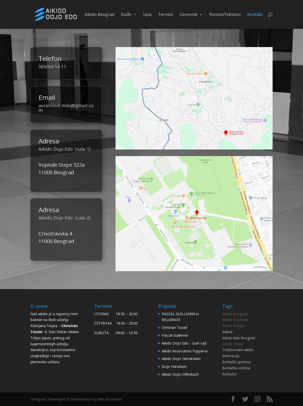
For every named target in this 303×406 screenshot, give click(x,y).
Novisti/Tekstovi (225, 15)
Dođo (126, 15)
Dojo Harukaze (174, 366)
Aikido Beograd (99, 15)
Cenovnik (189, 15)
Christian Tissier (174, 327)
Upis (147, 15)
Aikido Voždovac (235, 319)
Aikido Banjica (233, 325)
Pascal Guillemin (175, 335)
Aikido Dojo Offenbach (180, 374)
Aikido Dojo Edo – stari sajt (184, 343)
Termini (165, 15)
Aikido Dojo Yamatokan (181, 358)
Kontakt (254, 15)
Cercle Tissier (233, 343)
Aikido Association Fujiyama (184, 351)
